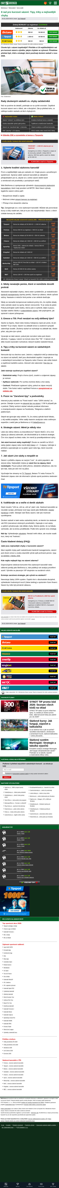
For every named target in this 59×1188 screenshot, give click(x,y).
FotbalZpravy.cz (38, 422)
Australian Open (8, 962)
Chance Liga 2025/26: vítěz (24, 871)
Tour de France (8, 973)
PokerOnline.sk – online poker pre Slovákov (41, 816)
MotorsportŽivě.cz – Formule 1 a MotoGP (15, 803)
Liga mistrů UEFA (8, 947)
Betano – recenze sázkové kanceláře (13, 1069)
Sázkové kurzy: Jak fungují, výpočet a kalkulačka (41, 723)
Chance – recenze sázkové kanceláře (13, 1074)
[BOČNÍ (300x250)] (15, 915)
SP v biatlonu (7, 982)
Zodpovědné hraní (10, 1104)
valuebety (22, 534)
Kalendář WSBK (8, 1020)
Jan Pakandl (21, 18)
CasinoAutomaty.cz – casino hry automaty (41, 790)
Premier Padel (7, 1026)
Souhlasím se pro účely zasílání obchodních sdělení (26, 773)
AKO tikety (31, 445)
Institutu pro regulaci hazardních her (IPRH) (32, 1102)
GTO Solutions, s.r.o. (22, 1127)
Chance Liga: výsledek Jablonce (25, 877)
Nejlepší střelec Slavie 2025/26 (25, 865)
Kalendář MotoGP (8, 979)
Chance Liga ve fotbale (10, 929)
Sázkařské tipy (7, 827)
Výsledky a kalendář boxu (10, 1032)
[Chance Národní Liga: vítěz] (9, 857)
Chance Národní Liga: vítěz (24, 858)
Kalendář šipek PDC (9, 988)
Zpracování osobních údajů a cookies (46, 1125)
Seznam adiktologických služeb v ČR (37, 1119)
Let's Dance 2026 (8, 1050)
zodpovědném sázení (29, 311)
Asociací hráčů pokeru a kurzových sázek (35, 1104)
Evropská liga (7, 950)
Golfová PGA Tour (8, 1000)
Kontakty (8, 1125)
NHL (5, 956)
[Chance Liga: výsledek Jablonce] (9, 876)
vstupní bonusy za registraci (26, 199)
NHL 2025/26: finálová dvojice (25, 852)
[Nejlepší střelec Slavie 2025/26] (9, 863)
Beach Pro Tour (8, 1003)
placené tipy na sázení (32, 403)
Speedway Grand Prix (9, 1017)
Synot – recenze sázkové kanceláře (13, 1077)
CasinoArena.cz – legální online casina (15, 815)
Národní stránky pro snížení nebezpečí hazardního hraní (20, 1121)
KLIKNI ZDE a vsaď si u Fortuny (42, 611)
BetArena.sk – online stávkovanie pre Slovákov (42, 796)
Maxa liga (6, 959)
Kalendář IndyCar (8, 1014)
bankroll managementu (10, 295)
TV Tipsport (26, 473)
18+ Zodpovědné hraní (8, 1127)
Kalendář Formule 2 (9, 1009)
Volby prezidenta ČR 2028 (10, 1041)
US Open (6, 970)
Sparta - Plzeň (20, 833)
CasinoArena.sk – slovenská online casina (41, 814)
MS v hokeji (7, 934)
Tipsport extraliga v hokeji (10, 926)
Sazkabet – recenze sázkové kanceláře (14, 1071)
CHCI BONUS (53, 32)
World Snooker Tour (9, 997)
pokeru (13, 339)
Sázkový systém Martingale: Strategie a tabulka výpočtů (43, 742)
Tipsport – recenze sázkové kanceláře (14, 1066)
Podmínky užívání (29, 1125)
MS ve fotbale (7, 937)
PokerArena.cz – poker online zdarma (14, 809)
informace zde (34, 1112)
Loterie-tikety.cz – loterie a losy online (40, 793)
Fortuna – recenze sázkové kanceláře (13, 1063)
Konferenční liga (8, 953)
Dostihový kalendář (9, 1006)
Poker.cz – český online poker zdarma (14, 812)
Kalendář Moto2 (8, 1012)
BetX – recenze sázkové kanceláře (13, 1083)
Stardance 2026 (8, 1047)
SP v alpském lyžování (10, 985)
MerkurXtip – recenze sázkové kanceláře (14, 1080)
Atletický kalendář (8, 994)
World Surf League (8, 1029)
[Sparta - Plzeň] (9, 832)
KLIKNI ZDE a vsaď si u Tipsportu (42, 161)
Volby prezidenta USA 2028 (11, 1044)
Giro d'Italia (7, 976)
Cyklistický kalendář (9, 991)
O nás (2, 1125)
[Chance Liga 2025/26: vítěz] (9, 870)
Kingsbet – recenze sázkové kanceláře (14, 1086)
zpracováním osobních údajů (20, 773)
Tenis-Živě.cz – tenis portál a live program (15, 800)
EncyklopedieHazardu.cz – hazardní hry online (42, 787)
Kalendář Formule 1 (9, 932)
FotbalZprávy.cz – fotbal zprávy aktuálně (15, 792)
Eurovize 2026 (7, 1053)
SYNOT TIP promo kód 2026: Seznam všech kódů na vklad (43, 704)
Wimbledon (7, 967)
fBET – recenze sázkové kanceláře (13, 1089)
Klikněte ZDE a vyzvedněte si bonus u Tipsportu (23, 135)
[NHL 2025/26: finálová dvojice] (9, 851)
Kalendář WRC (8, 1023)
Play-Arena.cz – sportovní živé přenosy (15, 806)
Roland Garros (7, 964)
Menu (55, 3)
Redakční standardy (18, 1125)
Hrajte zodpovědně (4, 616)
